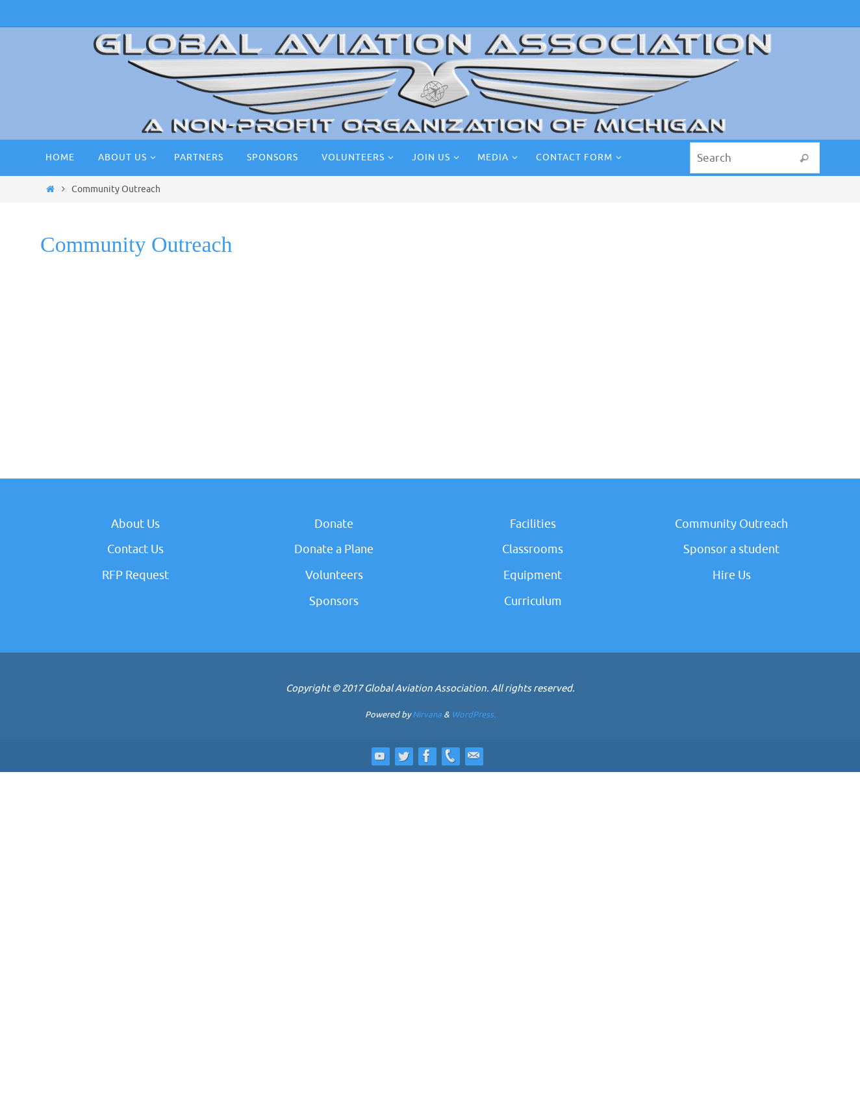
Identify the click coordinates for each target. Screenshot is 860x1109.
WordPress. (473, 714)
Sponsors (334, 601)
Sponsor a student (731, 549)
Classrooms (532, 549)
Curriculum (533, 601)
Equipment (532, 575)
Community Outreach (731, 524)
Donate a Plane (333, 549)
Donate (333, 524)
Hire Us (732, 575)
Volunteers (334, 575)
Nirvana (427, 714)
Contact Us (135, 549)
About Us (135, 524)
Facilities (533, 524)
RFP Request (135, 575)
